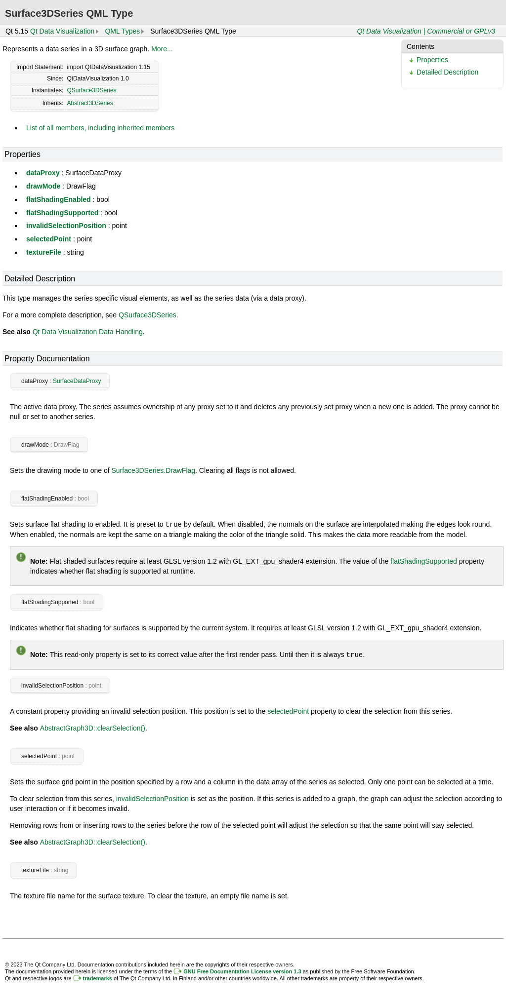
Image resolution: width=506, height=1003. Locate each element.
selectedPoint (48, 239)
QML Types (122, 31)
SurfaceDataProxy (77, 381)
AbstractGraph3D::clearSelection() (92, 727)
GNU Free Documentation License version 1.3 (242, 970)
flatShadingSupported (62, 213)
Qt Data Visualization (62, 31)
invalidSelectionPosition (66, 226)
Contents (420, 46)
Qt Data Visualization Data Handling (88, 332)
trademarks (97, 977)
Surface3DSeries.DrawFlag (153, 470)
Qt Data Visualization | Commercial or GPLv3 (426, 31)
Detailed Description (447, 72)
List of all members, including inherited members (100, 128)
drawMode (43, 186)
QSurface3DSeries (91, 90)
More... (162, 49)
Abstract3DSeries (90, 103)
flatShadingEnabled (58, 199)
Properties (432, 60)
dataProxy (43, 173)
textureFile (43, 252)
